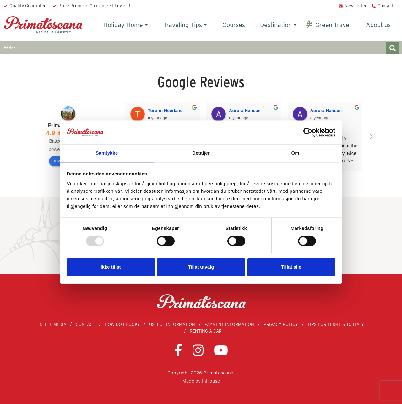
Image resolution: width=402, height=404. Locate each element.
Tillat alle (291, 267)
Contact (385, 5)
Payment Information (229, 324)
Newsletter (356, 5)
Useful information (172, 324)
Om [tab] (295, 153)
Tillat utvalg (201, 267)
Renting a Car (206, 330)
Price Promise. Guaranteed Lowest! (94, 5)
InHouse (211, 381)
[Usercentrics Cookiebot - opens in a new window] (307, 132)
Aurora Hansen (244, 110)
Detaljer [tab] (201, 153)
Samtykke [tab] (107, 153)
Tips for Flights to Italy (335, 324)
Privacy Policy (280, 324)
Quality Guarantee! (28, 5)
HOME (10, 47)
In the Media (52, 324)
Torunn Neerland (165, 110)
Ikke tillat (110, 267)
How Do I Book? (122, 324)
